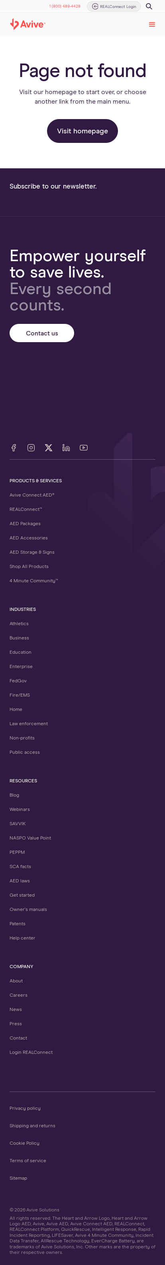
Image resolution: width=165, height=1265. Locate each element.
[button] (152, 25)
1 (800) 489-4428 (65, 6)
